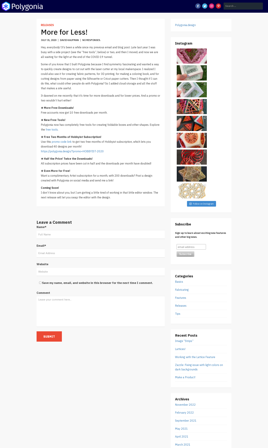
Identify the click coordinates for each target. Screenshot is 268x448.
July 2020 (181, 375)
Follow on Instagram (201, 102)
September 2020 (186, 359)
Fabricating (182, 188)
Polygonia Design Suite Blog (75, 440)
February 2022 (184, 311)
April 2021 (181, 335)
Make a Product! (185, 276)
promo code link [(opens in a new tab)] (62, 141)
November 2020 (185, 351)
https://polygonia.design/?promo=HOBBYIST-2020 (72, 151)
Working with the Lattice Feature (195, 256)
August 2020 (183, 367)
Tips (177, 212)
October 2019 (184, 383)
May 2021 (181, 327)
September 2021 (186, 319)
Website (42, 264)
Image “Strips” (184, 240)
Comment (43, 293)
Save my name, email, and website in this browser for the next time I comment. (97, 283)
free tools (52, 129)
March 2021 (182, 343)
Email (41, 246)
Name (41, 227)
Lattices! (180, 248)
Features (180, 196)
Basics (179, 180)
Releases (47, 25)
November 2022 (185, 303)
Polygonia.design (185, 25)
